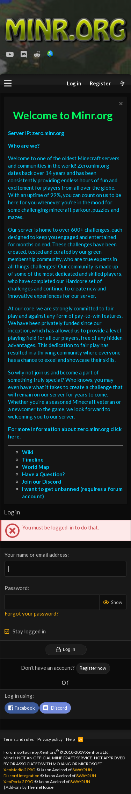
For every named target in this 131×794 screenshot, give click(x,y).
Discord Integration (21, 775)
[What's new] (122, 83)
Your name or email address (36, 554)
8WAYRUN (82, 769)
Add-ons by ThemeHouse (29, 787)
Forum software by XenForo (56, 752)
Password (16, 588)
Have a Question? (43, 474)
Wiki (27, 452)
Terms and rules (18, 739)
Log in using (18, 696)
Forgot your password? (32, 613)
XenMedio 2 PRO (19, 769)
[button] (7, 83)
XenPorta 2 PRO (18, 781)
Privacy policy (50, 739)
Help (70, 739)
